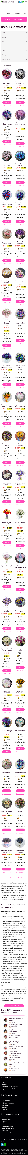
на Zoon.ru (4, 1141)
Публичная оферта (8, 1089)
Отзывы (5, 1107)
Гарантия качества (8, 1103)
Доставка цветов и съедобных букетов (9, 1150)
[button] (15, 19)
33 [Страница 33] (21, 878)
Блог (4, 1082)
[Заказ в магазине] (14, 65)
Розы (4, 1123)
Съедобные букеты (8, 1126)
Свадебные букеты (8, 1128)
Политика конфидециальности (11, 1088)
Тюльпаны (6, 1124)
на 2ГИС (17, 1139)
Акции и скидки (7, 1132)
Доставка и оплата (8, 1102)
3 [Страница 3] (8, 878)
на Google (23, 1139)
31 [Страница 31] (15, 878)
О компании (6, 1100)
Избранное (17, 13)
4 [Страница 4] (10, 878)
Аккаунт (9, 13)
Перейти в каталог (14, 1005)
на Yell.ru (11, 1139)
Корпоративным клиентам (10, 1086)
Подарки (5, 1130)
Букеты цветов (11, 6)
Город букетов (4, 6)
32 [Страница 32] (18, 878)
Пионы (5, 1121)
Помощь (5, 1105)
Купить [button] (7, 102)
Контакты (6, 1109)
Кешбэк (5, 1084)
